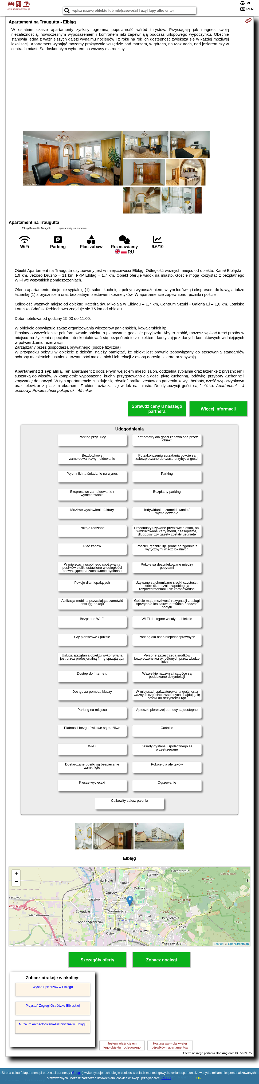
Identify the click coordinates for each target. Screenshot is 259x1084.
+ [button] (16, 874)
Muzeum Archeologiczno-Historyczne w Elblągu (53, 1024)
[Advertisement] (129, 91)
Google (77, 1073)
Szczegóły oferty (97, 960)
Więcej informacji (218, 409)
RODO (166, 1078)
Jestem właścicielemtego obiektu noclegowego (121, 1045)
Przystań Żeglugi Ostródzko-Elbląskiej (53, 1006)
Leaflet (218, 943)
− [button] (16, 882)
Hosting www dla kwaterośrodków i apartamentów (170, 1045)
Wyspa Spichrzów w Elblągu (53, 987)
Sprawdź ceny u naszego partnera (157, 409)
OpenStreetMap (238, 943)
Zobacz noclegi (161, 960)
